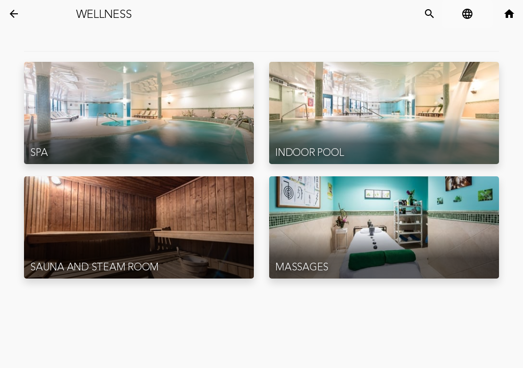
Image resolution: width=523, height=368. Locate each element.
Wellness (103, 14)
